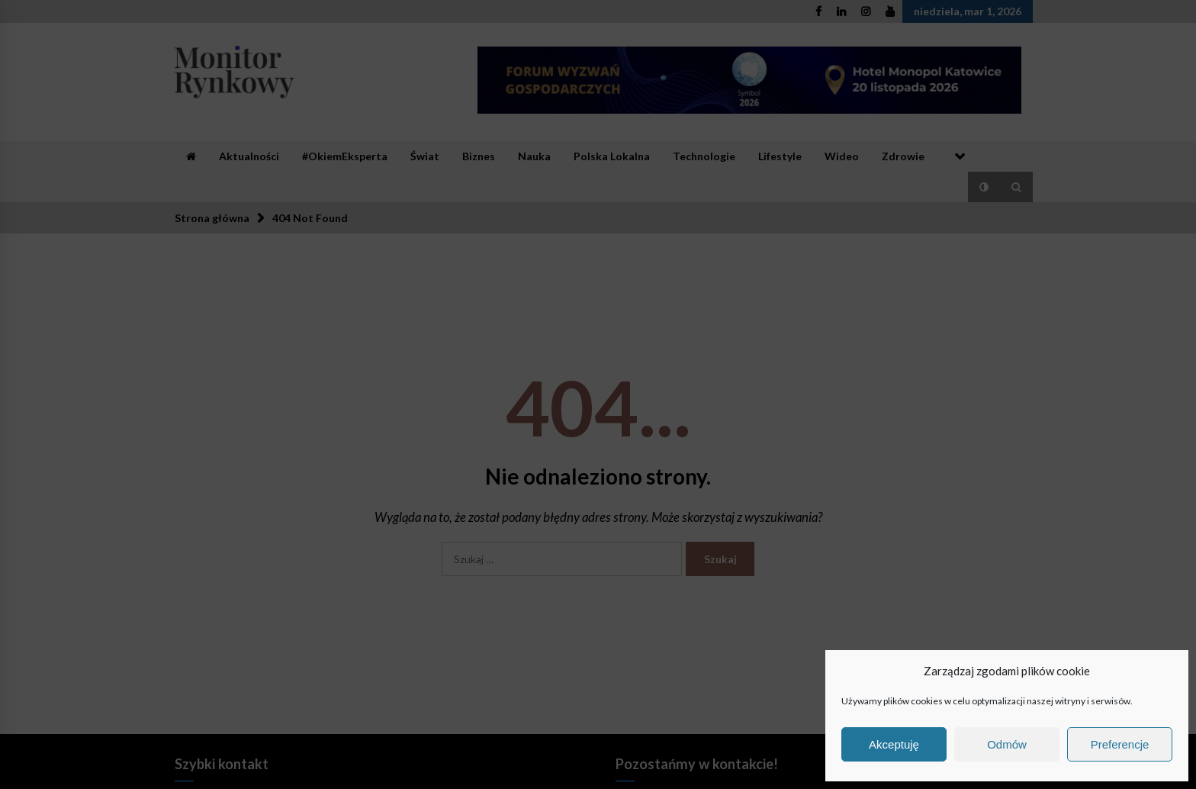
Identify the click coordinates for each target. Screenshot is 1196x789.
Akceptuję (894, 744)
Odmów (1007, 744)
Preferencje (1120, 744)
